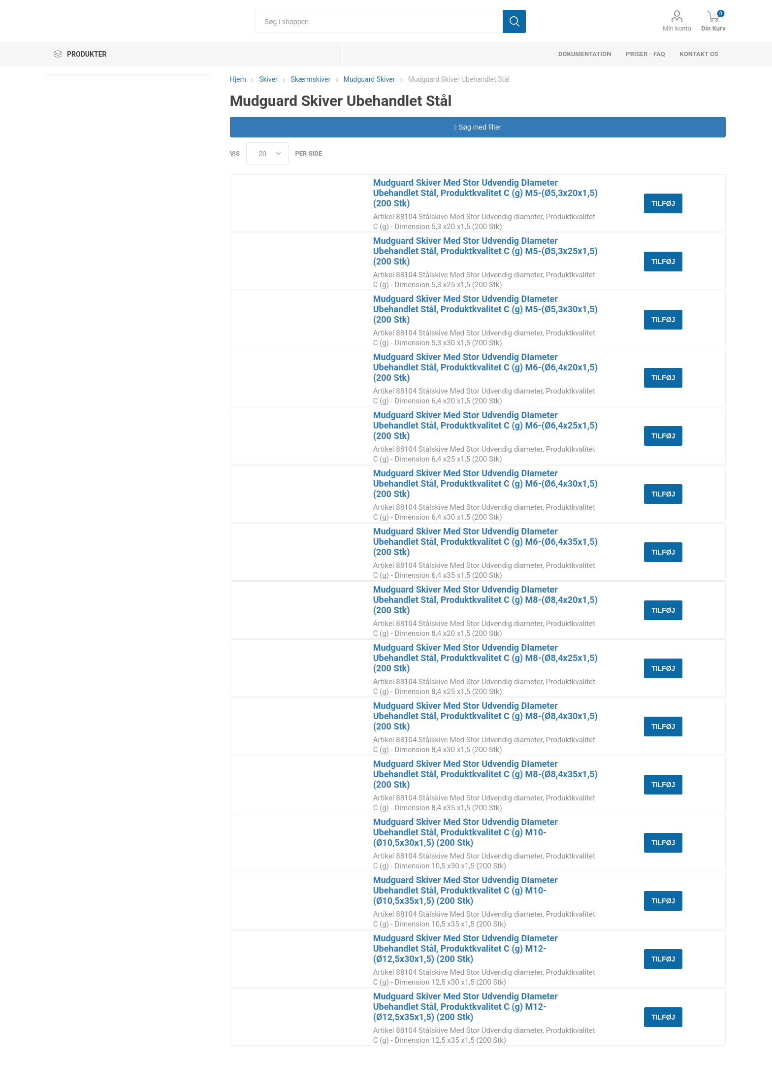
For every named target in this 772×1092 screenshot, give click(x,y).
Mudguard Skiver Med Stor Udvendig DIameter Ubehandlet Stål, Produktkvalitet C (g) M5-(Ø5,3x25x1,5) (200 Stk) (485, 250)
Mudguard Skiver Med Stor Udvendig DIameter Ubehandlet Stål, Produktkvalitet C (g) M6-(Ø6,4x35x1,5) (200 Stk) (485, 541)
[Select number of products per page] (267, 153)
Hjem (238, 79)
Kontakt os (699, 54)
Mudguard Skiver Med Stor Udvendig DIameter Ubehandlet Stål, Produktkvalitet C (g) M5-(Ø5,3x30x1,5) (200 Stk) (485, 309)
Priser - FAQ (645, 54)
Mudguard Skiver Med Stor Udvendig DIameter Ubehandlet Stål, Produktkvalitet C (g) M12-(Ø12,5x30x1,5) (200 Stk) (465, 948)
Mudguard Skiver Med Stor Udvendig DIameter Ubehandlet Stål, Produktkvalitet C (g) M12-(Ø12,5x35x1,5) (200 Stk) (465, 1006)
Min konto (677, 28)
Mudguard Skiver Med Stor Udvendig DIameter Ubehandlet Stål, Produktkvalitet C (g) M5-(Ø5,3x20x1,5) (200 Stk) (485, 192)
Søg (514, 21)
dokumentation (584, 54)
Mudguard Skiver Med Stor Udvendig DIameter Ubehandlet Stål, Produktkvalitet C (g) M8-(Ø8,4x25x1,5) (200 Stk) (485, 657)
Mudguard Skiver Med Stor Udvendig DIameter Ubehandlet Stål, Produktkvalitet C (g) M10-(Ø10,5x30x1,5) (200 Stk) (465, 832)
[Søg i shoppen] (378, 21)
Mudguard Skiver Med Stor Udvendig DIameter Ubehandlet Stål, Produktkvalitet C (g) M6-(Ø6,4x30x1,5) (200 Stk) (485, 483)
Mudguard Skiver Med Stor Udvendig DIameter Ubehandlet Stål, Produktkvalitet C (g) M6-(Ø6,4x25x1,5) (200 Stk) (485, 425)
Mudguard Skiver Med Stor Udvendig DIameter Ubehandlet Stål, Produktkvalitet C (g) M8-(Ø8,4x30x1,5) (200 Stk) (485, 715)
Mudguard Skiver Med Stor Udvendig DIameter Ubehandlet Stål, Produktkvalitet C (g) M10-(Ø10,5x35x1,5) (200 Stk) (465, 890)
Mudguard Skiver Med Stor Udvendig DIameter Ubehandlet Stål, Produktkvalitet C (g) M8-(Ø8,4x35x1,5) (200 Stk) (485, 774)
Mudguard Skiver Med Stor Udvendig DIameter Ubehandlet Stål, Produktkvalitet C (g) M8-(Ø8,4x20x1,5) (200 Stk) (485, 599)
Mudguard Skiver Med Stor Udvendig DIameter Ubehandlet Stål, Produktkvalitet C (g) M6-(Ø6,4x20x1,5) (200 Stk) (485, 367)
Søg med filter (477, 127)
